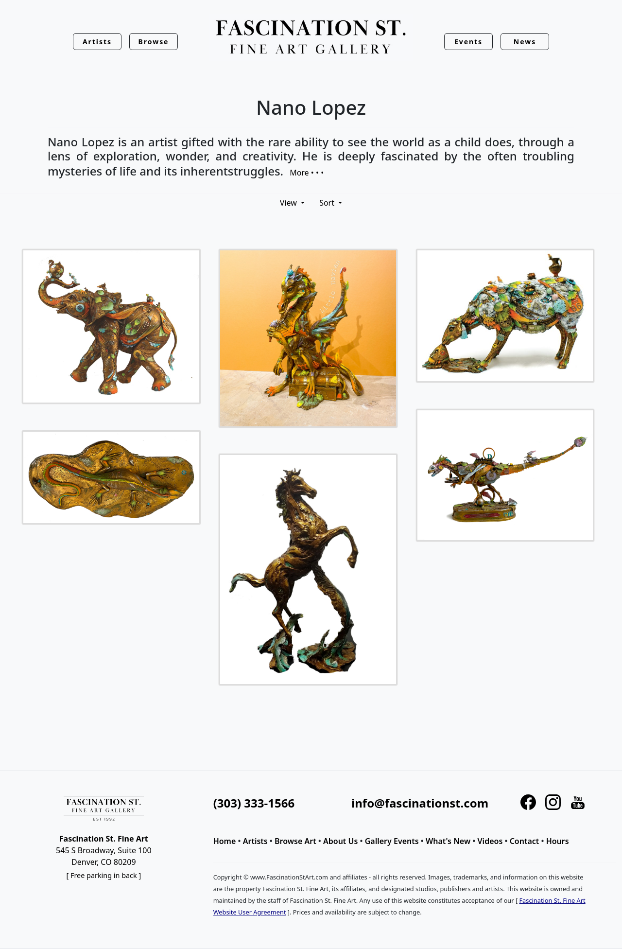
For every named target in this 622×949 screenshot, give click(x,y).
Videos (490, 841)
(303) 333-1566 (253, 803)
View (289, 202)
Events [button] (468, 41)
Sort (327, 202)
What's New (448, 841)
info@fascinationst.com (419, 803)
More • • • (307, 172)
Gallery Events (392, 841)
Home (224, 841)
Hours (557, 841)
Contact (524, 841)
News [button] (525, 41)
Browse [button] (153, 41)
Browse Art (295, 841)
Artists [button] (97, 41)
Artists (255, 841)
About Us (340, 841)
